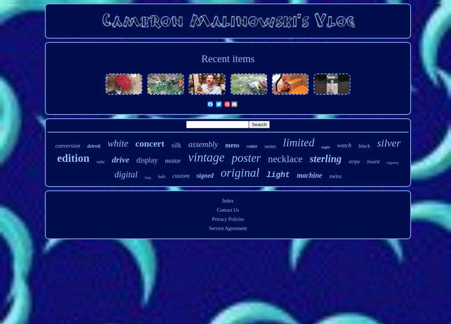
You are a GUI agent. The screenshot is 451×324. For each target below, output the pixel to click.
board (373, 161)
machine (309, 175)
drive (120, 159)
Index (228, 201)
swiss (335, 176)
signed (204, 175)
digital (125, 174)
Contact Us (228, 210)
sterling (326, 158)
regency (393, 162)
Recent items (228, 58)
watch (344, 145)
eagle (325, 147)
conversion (67, 146)
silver (389, 143)
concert (149, 144)
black (364, 146)
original (240, 172)
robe (101, 161)
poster (246, 158)
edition (73, 158)
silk (176, 145)
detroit (93, 146)
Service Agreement (228, 228)
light (278, 175)
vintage (206, 157)
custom (180, 175)
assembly (203, 144)
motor (173, 160)
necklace (285, 158)
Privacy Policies (228, 219)
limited (298, 142)
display (147, 160)
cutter (251, 146)
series (270, 146)
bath (161, 176)
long (148, 177)
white (118, 143)
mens (232, 145)
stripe (354, 161)
